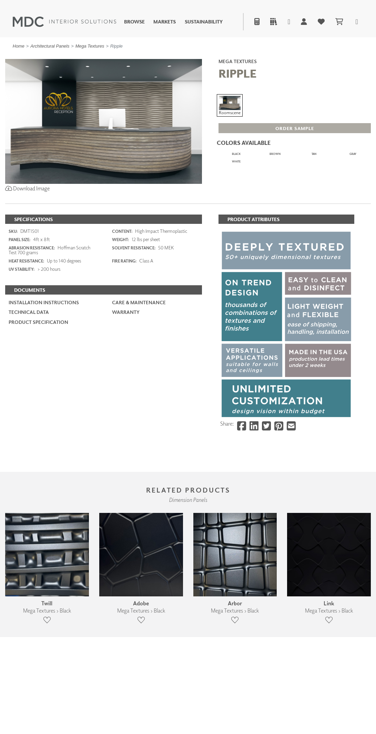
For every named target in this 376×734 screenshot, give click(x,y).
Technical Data (29, 355)
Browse (134, 21)
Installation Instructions (44, 345)
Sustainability (204, 21)
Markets (164, 21)
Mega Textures (89, 46)
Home (18, 46)
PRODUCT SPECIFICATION (38, 364)
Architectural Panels (49, 46)
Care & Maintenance (139, 345)
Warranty (126, 355)
